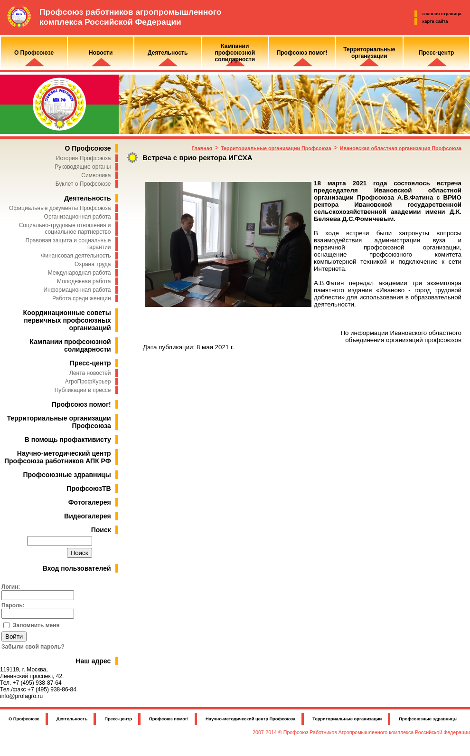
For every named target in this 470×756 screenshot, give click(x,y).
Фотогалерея (89, 502)
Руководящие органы (83, 166)
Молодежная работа (84, 281)
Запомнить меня (36, 625)
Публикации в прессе (83, 390)
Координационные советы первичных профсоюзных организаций (67, 320)
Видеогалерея (87, 516)
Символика (96, 175)
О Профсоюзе (88, 148)
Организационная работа (77, 216)
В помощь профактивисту (68, 439)
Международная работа (79, 272)
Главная (202, 148)
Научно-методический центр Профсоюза (250, 719)
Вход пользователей (77, 568)
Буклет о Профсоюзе (83, 184)
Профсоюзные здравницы (67, 474)
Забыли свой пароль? (33, 646)
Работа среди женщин (81, 298)
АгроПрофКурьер (88, 381)
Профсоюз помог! (81, 404)
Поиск (101, 530)
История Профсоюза (83, 158)
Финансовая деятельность (76, 255)
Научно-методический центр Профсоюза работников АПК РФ (57, 457)
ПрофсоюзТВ (88, 488)
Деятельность (87, 198)
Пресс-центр (90, 363)
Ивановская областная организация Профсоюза (400, 148)
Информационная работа (77, 290)
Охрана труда (93, 264)
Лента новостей (90, 373)
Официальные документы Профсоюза (60, 208)
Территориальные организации (347, 719)
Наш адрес (93, 661)
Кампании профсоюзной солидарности (70, 345)
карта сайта (435, 21)
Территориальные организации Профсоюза (276, 148)
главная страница (442, 13)
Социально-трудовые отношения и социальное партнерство (65, 228)
